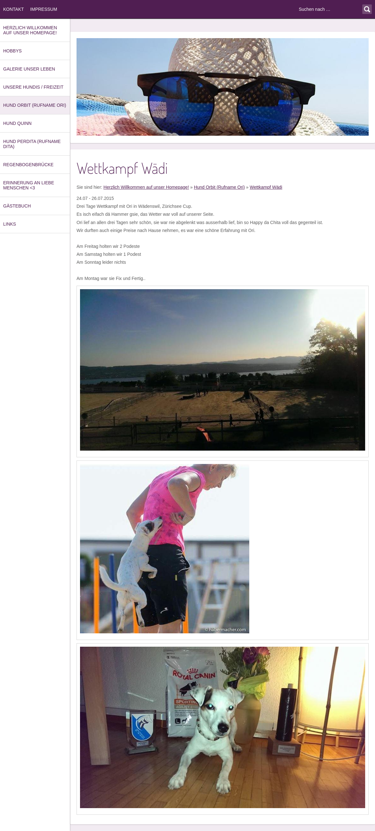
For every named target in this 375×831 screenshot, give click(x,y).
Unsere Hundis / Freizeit (33, 87)
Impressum (43, 9)
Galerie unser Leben (29, 69)
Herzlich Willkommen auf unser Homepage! (30, 30)
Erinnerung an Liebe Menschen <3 (28, 185)
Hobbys (12, 50)
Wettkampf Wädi (266, 187)
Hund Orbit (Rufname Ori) (34, 105)
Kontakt (13, 9)
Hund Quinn (17, 123)
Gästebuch (17, 205)
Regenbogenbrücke (28, 164)
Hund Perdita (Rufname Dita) (32, 144)
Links (9, 224)
